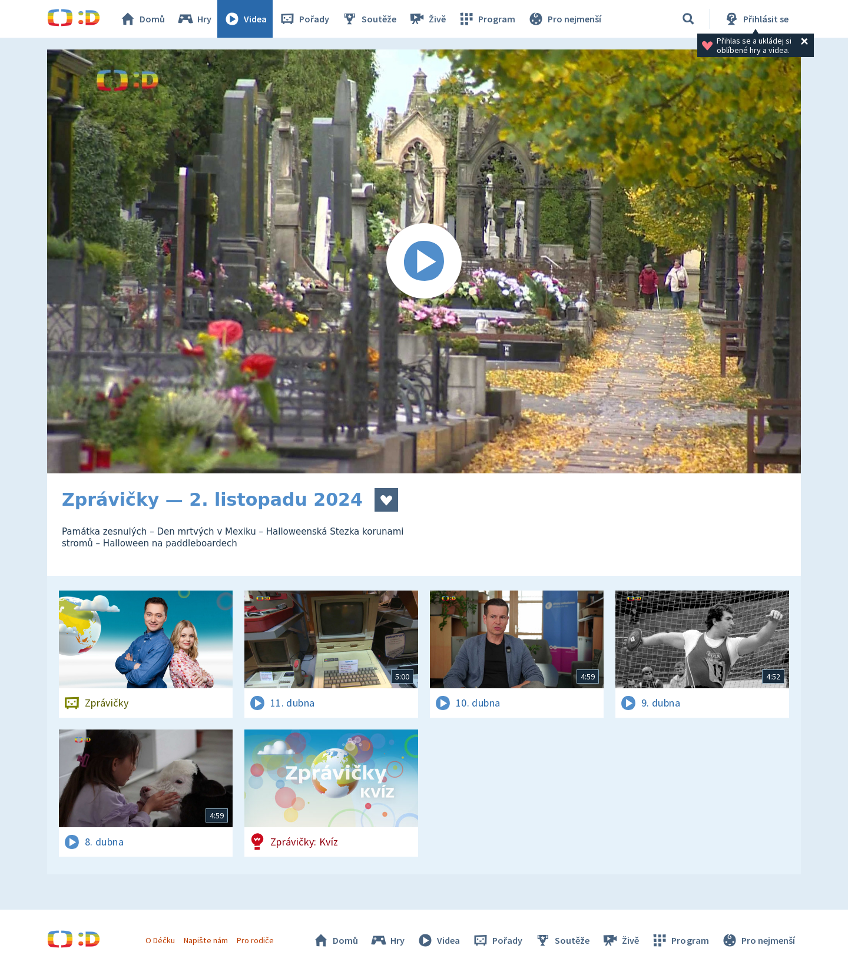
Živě (427, 19)
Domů (142, 19)
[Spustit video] (424, 261)
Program (486, 19)
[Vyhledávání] (688, 19)
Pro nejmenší (564, 19)
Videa (245, 19)
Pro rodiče (255, 940)
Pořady (304, 19)
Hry (194, 19)
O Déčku (160, 940)
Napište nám (205, 940)
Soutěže (368, 19)
